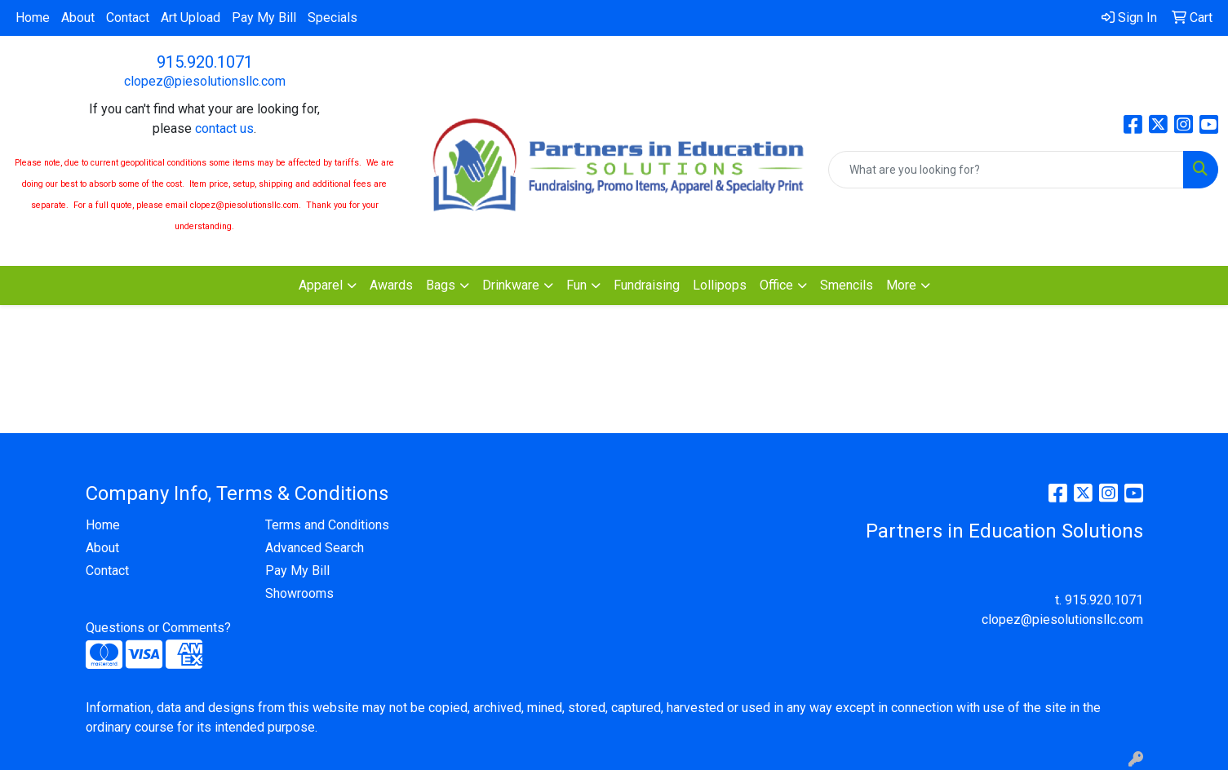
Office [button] (776, 285)
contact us (224, 128)
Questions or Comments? (158, 627)
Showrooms (299, 593)
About (78, 17)
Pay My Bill (264, 17)
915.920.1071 (205, 62)
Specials (332, 17)
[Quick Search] (1006, 169)
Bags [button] (440, 285)
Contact (127, 17)
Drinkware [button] (510, 285)
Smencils (846, 285)
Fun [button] (576, 285)
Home (33, 17)
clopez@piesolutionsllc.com (205, 81)
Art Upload (190, 17)
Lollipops (720, 285)
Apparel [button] (321, 285)
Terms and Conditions (327, 525)
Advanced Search (314, 547)
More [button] (901, 285)
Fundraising (647, 285)
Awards (391, 285)
